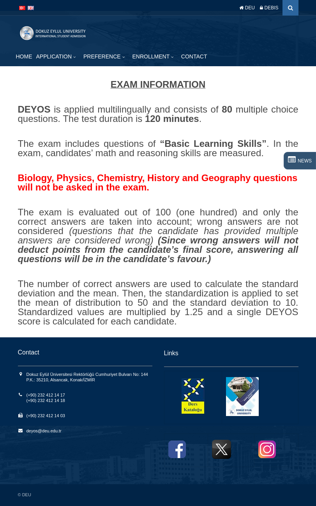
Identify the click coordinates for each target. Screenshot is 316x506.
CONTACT (194, 56)
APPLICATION (54, 56)
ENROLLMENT (151, 56)
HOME (24, 56)
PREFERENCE (102, 56)
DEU (247, 8)
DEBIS (269, 8)
